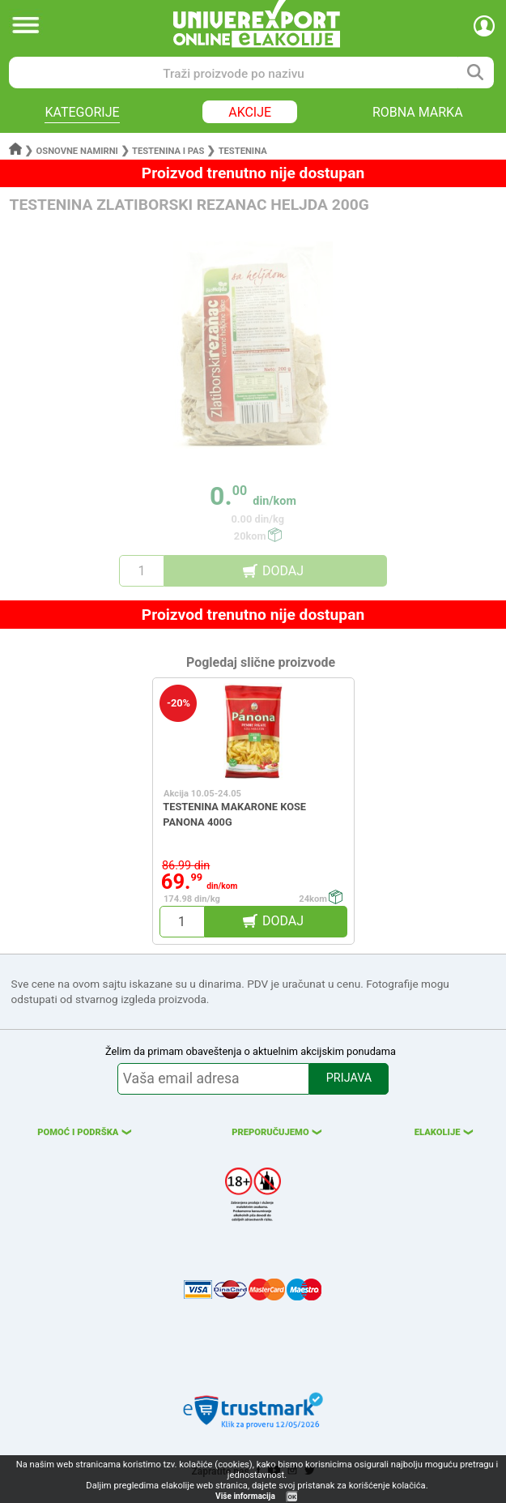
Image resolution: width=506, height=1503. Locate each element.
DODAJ (283, 571)
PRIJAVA (349, 1078)
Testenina (243, 151)
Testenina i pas (168, 151)
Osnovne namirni (77, 151)
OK (292, 1497)
